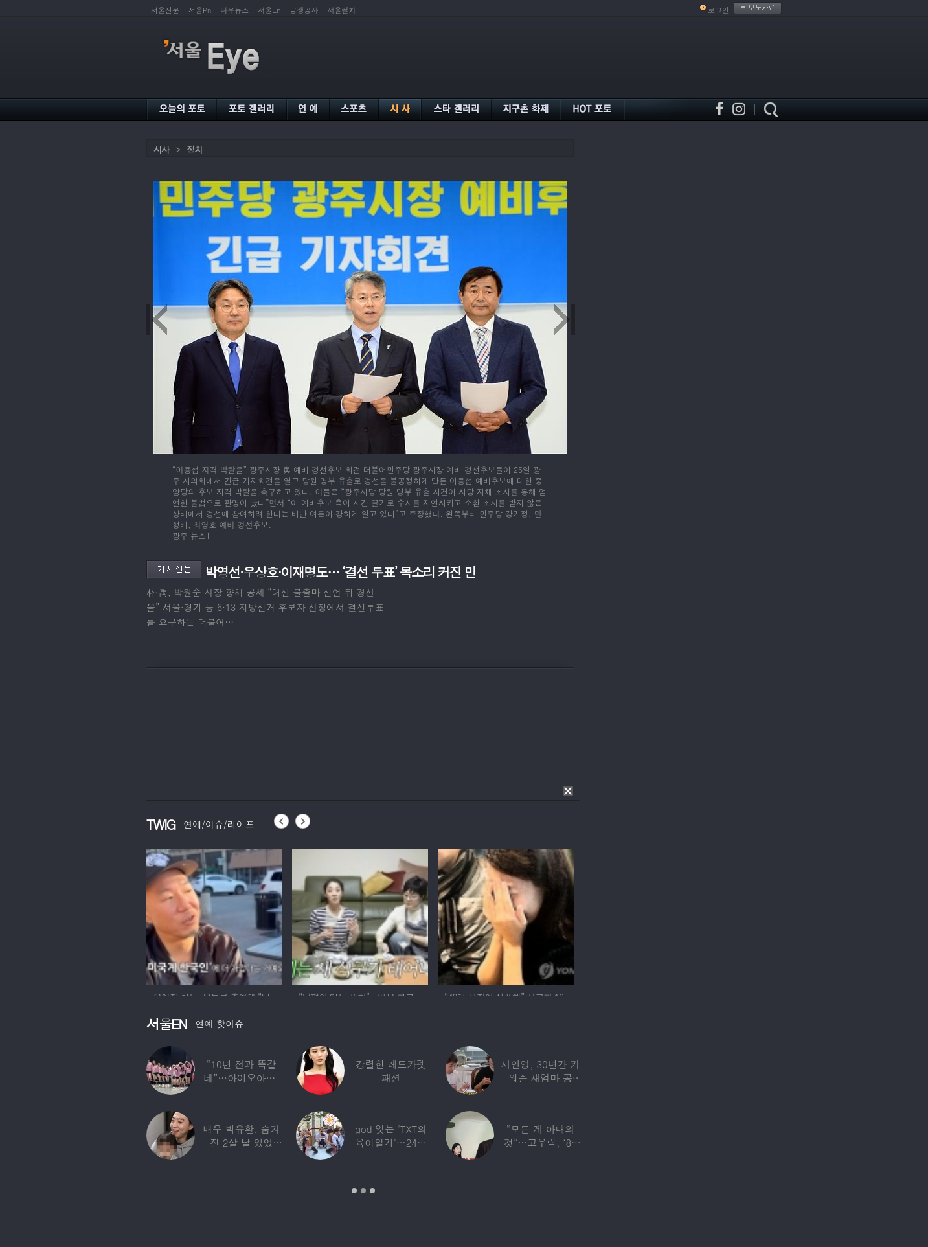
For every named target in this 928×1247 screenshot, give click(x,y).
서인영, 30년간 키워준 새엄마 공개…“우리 (540, 1077)
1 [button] (354, 1190)
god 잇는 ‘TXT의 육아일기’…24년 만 (391, 1142)
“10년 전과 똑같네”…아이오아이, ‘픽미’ (241, 1077)
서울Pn (199, 10)
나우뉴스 (234, 10)
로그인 (718, 10)
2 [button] (363, 1190)
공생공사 (304, 10)
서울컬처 (342, 10)
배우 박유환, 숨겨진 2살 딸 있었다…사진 (241, 1142)
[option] (214, 915)
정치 (194, 149)
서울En (269, 10)
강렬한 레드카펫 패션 (391, 1070)
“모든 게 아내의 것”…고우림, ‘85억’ (540, 1142)
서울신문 (165, 10)
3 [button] (372, 1190)
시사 (161, 149)
